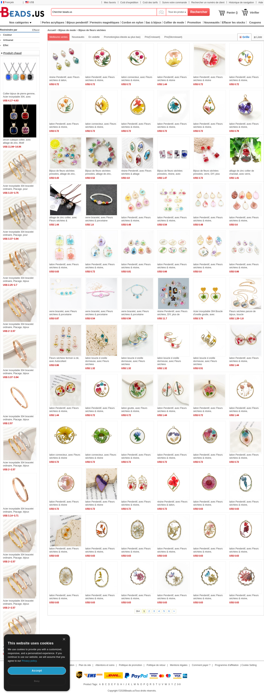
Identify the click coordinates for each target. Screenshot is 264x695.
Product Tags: (90, 684)
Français (7, 2)
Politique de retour (156, 665)
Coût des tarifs (150, 2)
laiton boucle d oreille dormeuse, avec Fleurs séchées (97, 361)
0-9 (178, 684)
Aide (260, 2)
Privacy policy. (29, 661)
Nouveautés (78, 37)
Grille (244, 37)
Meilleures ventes (58, 37)
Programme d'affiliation (227, 665)
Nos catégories (20, 22)
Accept (37, 670)
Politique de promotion (130, 665)
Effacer (36, 30)
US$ (29, 2)
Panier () (232, 12)
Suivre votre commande (174, 2)
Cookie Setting (249, 665)
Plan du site (85, 665)
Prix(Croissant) (152, 37)
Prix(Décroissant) (173, 37)
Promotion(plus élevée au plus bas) (122, 37)
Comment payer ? (201, 665)
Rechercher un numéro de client (207, 2)
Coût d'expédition (129, 2)
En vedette (94, 37)
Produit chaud (12, 53)
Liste (257, 37)
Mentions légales (178, 665)
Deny (37, 681)
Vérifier (254, 12)
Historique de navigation (241, 2)
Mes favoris (110, 2)
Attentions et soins (104, 665)
